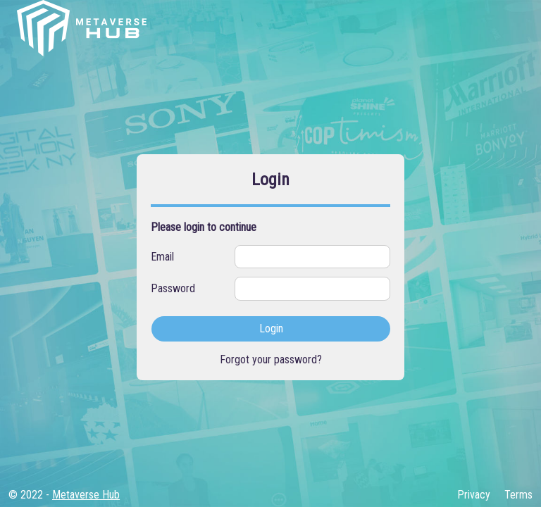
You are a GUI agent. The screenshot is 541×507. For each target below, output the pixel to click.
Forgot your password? (271, 359)
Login (271, 328)
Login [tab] (270, 179)
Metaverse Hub (86, 494)
